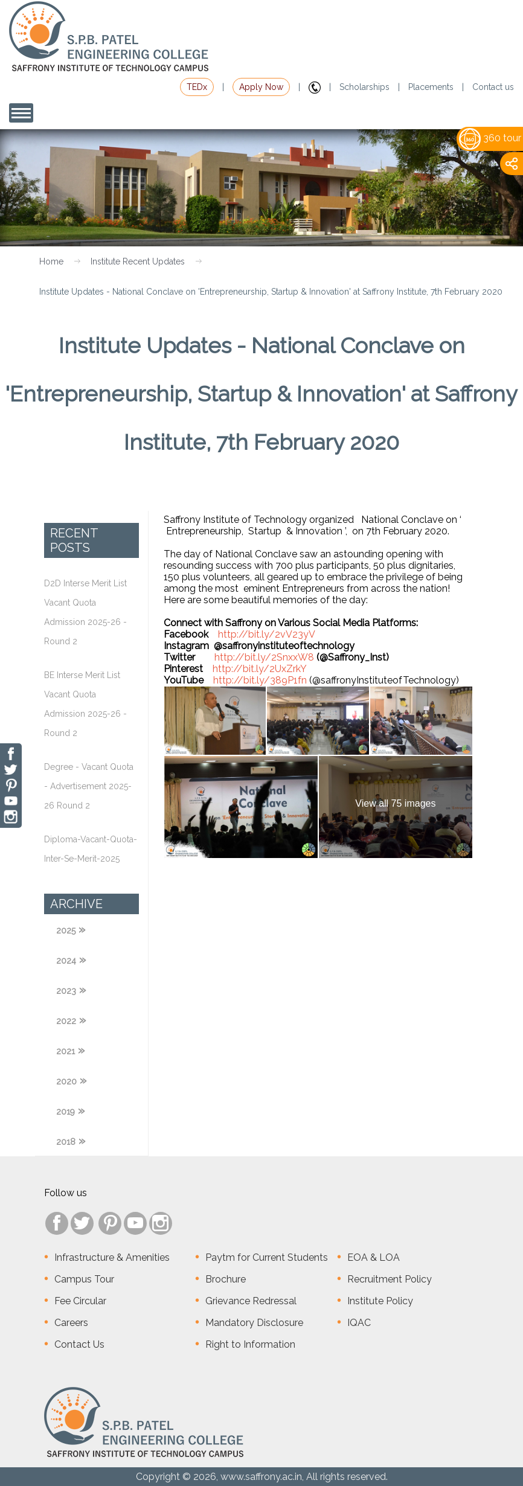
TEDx (197, 87)
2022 (66, 1021)
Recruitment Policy (389, 1279)
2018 (65, 1142)
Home (51, 261)
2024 (66, 961)
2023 (66, 991)
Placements (431, 87)
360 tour (490, 138)
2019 (65, 1111)
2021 (65, 1051)
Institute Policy (380, 1301)
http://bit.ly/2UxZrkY (260, 668)
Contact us (493, 87)
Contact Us (79, 1344)
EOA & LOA (373, 1257)
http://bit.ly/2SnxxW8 (264, 657)
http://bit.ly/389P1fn (260, 680)
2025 (65, 930)
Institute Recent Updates (138, 261)
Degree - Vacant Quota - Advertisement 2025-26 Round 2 (88, 786)
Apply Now (261, 87)
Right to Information (250, 1344)
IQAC (359, 1322)
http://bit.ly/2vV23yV (266, 634)
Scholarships (364, 87)
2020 (66, 1081)
